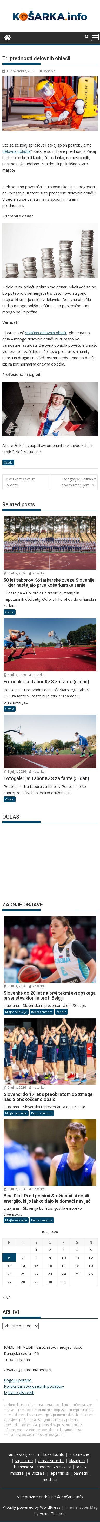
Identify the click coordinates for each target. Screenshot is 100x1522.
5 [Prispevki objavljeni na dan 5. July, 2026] (91, 1249)
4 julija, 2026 (15, 573)
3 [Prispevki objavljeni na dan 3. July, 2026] (63, 1249)
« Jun (6, 1297)
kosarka (47, 71)
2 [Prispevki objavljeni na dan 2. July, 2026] (50, 1249)
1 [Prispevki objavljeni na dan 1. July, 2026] (36, 1249)
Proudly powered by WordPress (31, 1507)
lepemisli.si (59, 1473)
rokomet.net (80, 1454)
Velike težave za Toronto (20, 482)
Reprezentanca (41, 1012)
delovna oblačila (16, 151)
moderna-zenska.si (54, 1466)
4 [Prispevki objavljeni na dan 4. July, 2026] (77, 1249)
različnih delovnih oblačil (46, 332)
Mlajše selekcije (16, 1012)
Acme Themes (52, 1513)
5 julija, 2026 (15, 986)
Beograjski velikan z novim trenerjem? (79, 482)
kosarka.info (53, 1454)
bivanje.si (77, 1460)
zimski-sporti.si (51, 1460)
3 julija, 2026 (15, 771)
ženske (61, 1012)
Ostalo (8, 462)
